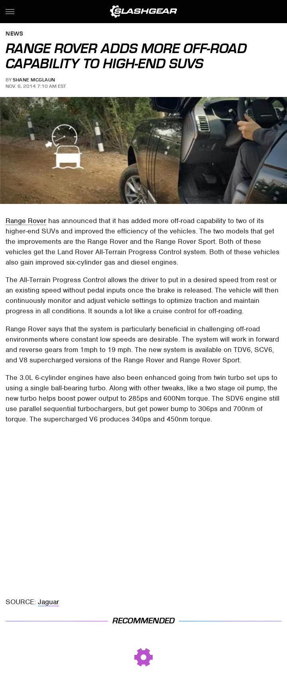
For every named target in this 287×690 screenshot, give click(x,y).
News (14, 34)
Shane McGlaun (34, 80)
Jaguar (48, 601)
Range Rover (26, 220)
